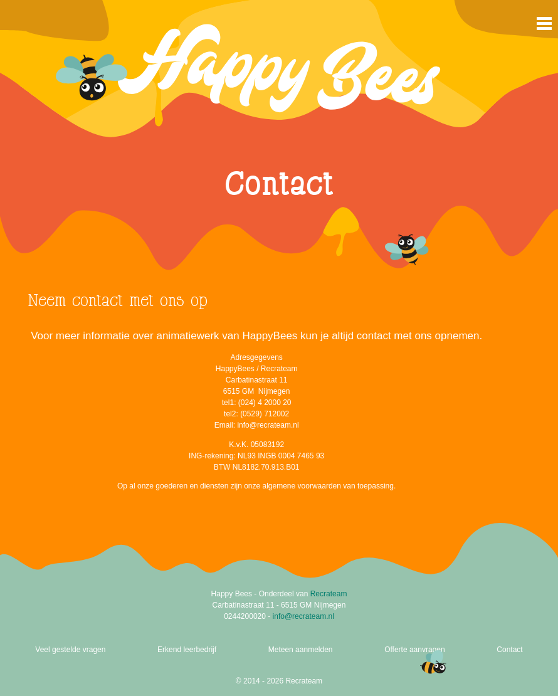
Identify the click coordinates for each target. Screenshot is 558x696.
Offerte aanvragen (414, 649)
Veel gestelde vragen (70, 649)
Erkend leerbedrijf (186, 649)
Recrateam (328, 593)
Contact (509, 649)
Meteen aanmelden (300, 649)
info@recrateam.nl (303, 616)
